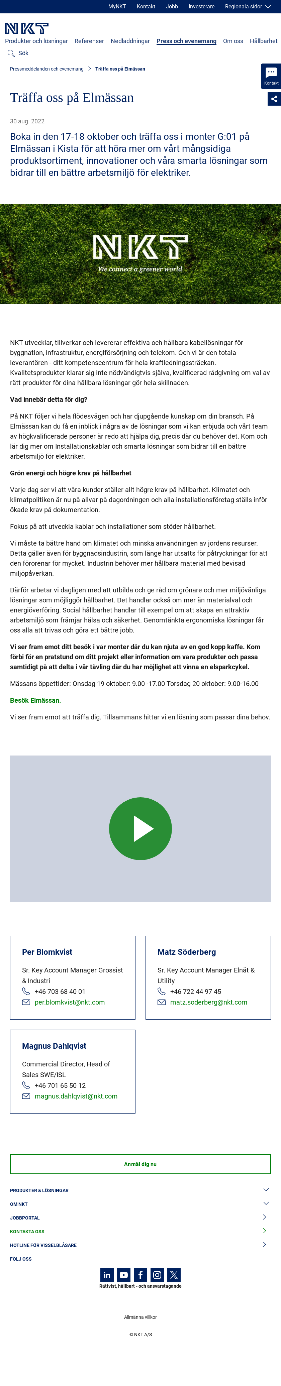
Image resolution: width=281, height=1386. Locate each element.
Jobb (172, 6)
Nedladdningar (130, 40)
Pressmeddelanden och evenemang (47, 69)
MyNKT (117, 6)
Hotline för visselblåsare (140, 1245)
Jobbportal (140, 1218)
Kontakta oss (140, 1231)
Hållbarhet (264, 40)
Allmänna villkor (140, 1317)
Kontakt (146, 6)
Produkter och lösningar (36, 40)
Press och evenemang (186, 40)
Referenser (89, 40)
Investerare (201, 6)
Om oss (233, 40)
